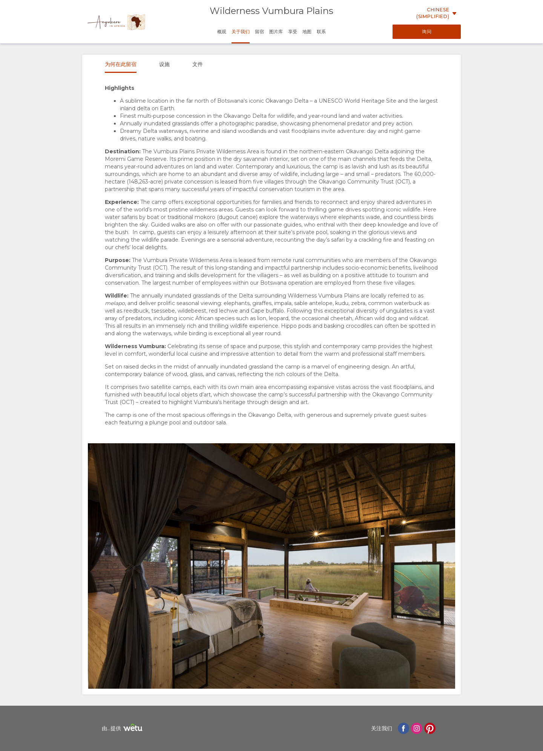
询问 (427, 31)
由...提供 (123, 728)
